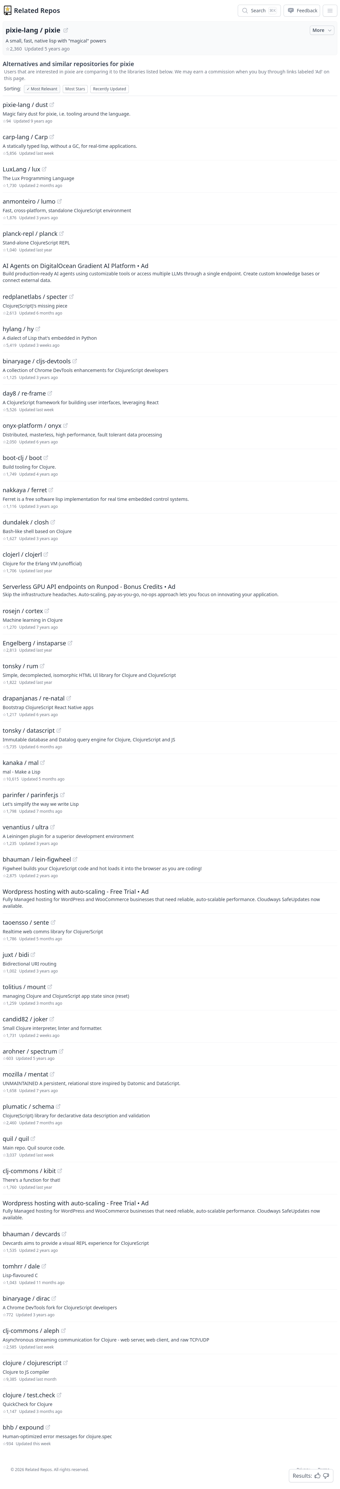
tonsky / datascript (29, 730)
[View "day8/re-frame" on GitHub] (49, 393)
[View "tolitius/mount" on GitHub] (49, 986)
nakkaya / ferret (25, 490)
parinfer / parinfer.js (30, 795)
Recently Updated (109, 89)
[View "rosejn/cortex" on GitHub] (46, 610)
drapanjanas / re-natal (34, 698)
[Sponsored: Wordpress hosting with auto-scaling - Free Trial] (170, 898)
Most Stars (75, 89)
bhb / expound (23, 1427)
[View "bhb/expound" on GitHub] (47, 1427)
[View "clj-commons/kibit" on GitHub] (59, 1170)
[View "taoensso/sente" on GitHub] (53, 922)
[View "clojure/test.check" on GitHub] (59, 1395)
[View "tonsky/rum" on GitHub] (42, 666)
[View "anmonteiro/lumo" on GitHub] (59, 201)
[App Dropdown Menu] (330, 11)
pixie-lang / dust (25, 105)
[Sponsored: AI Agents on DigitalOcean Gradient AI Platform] (170, 272)
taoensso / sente (26, 922)
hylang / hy (18, 329)
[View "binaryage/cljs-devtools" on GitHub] (74, 361)
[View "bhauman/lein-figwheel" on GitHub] (75, 859)
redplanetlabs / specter (35, 297)
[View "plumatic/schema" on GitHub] (58, 1106)
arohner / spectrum (30, 1051)
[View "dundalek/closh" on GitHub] (52, 522)
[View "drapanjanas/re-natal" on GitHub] (68, 698)
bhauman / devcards (31, 1234)
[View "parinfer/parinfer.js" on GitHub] (62, 794)
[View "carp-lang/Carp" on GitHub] (51, 137)
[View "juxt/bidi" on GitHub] (33, 954)
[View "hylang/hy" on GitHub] (38, 328)
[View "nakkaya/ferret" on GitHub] (50, 490)
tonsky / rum (20, 666)
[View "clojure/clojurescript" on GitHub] (65, 1362)
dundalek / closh (26, 522)
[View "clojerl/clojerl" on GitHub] (45, 554)
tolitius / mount (24, 987)
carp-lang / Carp (25, 137)
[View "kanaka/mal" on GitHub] (42, 762)
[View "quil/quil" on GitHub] (33, 1138)
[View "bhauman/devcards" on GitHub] (64, 1234)
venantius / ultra (25, 827)
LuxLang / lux (21, 169)
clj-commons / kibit (29, 1171)
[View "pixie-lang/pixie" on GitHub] (65, 30)
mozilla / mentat (25, 1074)
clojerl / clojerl (22, 554)
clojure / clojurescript (32, 1363)
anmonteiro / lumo (29, 201)
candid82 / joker (25, 1019)
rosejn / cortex (23, 611)
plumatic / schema (28, 1106)
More (322, 30)
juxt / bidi (16, 955)
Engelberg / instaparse (34, 643)
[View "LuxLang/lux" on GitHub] (44, 169)
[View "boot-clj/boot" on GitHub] (45, 457)
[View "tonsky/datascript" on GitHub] (58, 730)
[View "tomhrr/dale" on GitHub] (43, 1266)
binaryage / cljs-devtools (37, 361)
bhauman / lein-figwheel (37, 859)
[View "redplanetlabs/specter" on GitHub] (71, 296)
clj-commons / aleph (31, 1331)
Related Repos (37, 10)
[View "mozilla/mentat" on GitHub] (52, 1074)
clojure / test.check (29, 1395)
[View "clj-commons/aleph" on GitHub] (63, 1330)
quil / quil (16, 1139)
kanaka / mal (21, 763)
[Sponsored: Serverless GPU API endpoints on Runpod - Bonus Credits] (170, 590)
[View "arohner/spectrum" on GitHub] (61, 1051)
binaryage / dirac (26, 1298)
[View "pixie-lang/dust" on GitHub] (51, 104)
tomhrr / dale (21, 1266)
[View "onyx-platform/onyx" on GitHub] (65, 425)
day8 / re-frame (24, 393)
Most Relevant (42, 89)
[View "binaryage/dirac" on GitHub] (53, 1298)
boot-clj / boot (22, 458)
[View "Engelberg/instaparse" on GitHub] (70, 643)
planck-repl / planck (30, 233)
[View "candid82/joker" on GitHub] (51, 1019)
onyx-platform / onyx (32, 425)
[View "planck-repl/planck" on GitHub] (61, 233)
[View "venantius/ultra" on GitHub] (52, 827)
